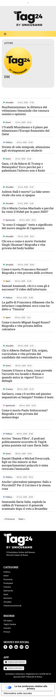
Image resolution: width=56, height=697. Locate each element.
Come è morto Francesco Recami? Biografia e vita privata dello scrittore (27, 271)
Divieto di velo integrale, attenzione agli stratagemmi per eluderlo (26, 148)
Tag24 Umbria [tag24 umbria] (9, 624)
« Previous (9, 518)
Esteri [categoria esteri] (6, 575)
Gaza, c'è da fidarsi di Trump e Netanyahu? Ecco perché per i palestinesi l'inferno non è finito (23, 167)
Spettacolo (10, 220)
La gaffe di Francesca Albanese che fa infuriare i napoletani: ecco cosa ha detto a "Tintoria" (28, 305)
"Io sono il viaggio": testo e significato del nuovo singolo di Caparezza (27, 226)
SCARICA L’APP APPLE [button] (14, 668)
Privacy (6, 631)
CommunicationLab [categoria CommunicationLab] (12, 605)
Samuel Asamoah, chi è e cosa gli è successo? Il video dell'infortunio (25, 287)
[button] (5, 647)
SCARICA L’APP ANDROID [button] (15, 662)
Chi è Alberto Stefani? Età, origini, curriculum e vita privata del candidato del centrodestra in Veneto (27, 353)
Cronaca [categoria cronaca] (7, 587)
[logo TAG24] (28, 18)
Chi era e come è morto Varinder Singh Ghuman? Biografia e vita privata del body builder (24, 244)
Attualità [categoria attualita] (7, 601)
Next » (21, 518)
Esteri (8, 122)
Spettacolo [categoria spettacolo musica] (8, 590)
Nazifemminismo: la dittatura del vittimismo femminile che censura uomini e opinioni (25, 110)
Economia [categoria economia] (8, 579)
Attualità (9, 102)
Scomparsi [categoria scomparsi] (8, 583)
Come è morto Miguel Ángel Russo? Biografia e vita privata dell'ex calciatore (26, 325)
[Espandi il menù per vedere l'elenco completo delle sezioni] (5, 34)
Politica (9, 142)
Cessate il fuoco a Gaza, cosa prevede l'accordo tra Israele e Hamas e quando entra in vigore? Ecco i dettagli (27, 375)
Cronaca (9, 389)
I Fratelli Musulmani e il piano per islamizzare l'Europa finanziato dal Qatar (25, 130)
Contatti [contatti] (7, 628)
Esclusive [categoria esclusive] (7, 598)
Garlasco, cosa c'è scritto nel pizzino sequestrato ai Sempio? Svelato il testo (28, 395)
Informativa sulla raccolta (18, 693)
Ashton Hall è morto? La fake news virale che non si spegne (26, 193)
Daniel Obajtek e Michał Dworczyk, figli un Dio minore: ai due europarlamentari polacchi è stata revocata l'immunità (26, 463)
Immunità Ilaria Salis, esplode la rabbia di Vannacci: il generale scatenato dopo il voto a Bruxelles (24, 505)
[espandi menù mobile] (28, 2)
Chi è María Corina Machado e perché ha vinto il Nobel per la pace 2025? (28, 209)
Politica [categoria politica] (6, 572)
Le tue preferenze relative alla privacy (31, 687)
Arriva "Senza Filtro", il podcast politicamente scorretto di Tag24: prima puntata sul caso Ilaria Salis (25, 441)
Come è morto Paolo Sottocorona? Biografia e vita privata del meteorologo (25, 413)
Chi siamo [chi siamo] (7, 620)
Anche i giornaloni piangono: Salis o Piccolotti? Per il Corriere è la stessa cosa (26, 485)
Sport (8, 281)
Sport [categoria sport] (5, 594)
